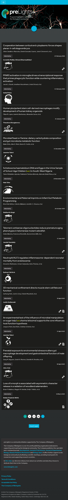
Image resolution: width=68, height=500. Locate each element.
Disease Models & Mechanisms (19, 452)
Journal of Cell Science (37, 450)
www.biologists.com (11, 467)
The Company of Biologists (11, 486)
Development (24, 450)
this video (8, 461)
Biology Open (37, 452)
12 (39, 416)
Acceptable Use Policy (9, 482)
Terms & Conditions (8, 479)
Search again (34, 426)
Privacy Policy (6, 476)
